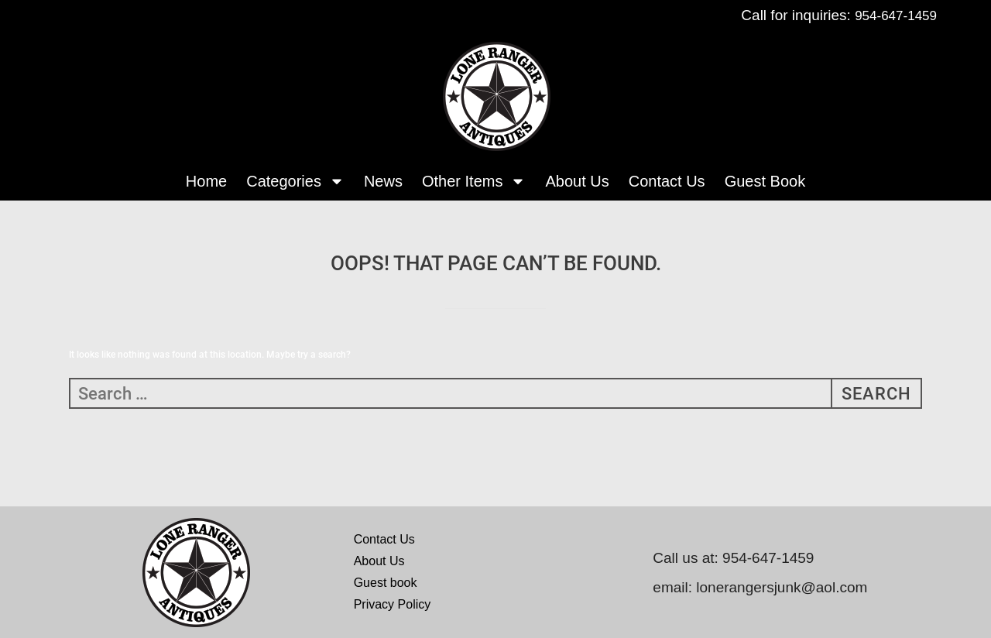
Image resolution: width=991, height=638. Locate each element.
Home (206, 181)
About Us (577, 181)
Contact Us (667, 181)
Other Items (474, 181)
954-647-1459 (896, 16)
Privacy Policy (392, 604)
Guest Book (765, 181)
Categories (295, 181)
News (383, 181)
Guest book (385, 582)
